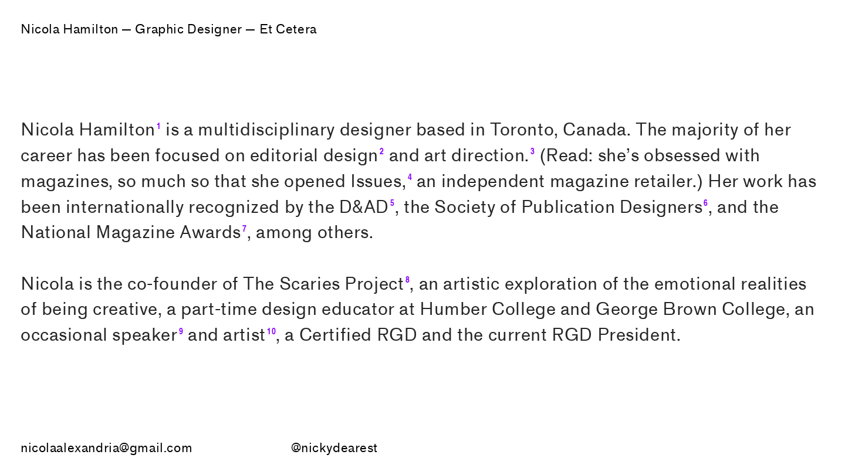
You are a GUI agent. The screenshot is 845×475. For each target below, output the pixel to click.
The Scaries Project (323, 284)
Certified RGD (358, 335)
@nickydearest (334, 448)
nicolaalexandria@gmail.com (106, 448)
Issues (376, 181)
